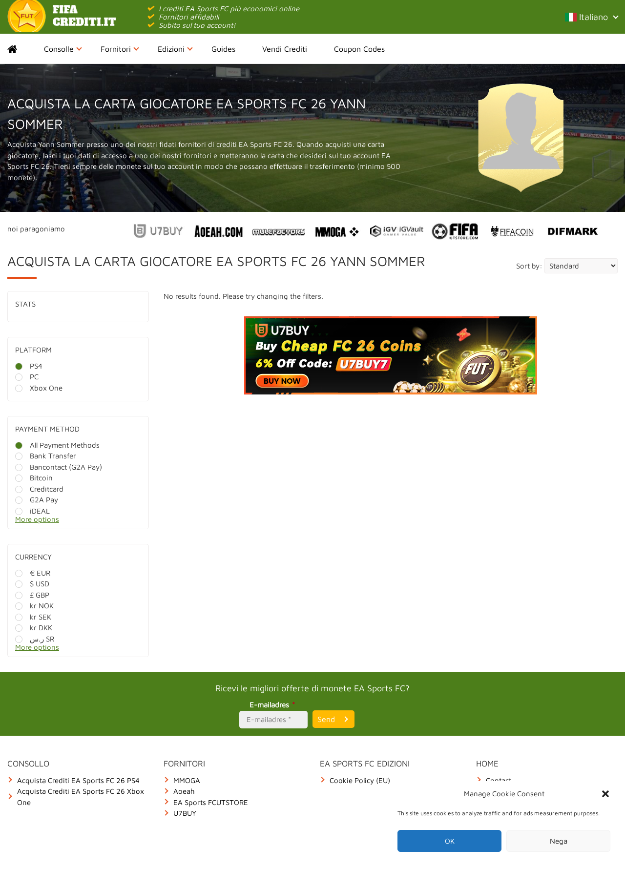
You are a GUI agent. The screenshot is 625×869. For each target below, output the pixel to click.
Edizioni (175, 48)
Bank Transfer (45, 456)
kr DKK (33, 627)
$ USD (32, 583)
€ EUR (32, 573)
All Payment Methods (57, 445)
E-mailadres (274, 705)
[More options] (85, 522)
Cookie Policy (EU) (360, 780)
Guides (223, 48)
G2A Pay (36, 500)
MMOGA (186, 780)
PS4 (28, 366)
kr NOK (34, 605)
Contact (498, 780)
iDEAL (32, 511)
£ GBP (32, 595)
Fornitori (120, 48)
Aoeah (184, 791)
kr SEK (33, 617)
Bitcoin (34, 478)
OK (450, 841)
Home (20, 48)
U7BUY (184, 813)
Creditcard (39, 489)
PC (27, 376)
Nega (558, 841)
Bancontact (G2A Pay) (58, 467)
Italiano (591, 17)
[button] (605, 794)
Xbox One (38, 388)
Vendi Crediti (284, 48)
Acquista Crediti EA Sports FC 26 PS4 (78, 780)
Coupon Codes (359, 48)
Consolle (63, 48)
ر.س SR (34, 639)
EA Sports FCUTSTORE (210, 802)
